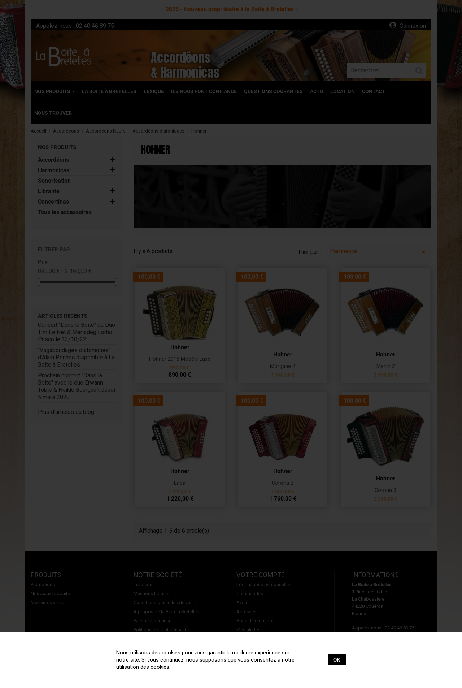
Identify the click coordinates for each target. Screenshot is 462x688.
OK (336, 660)
